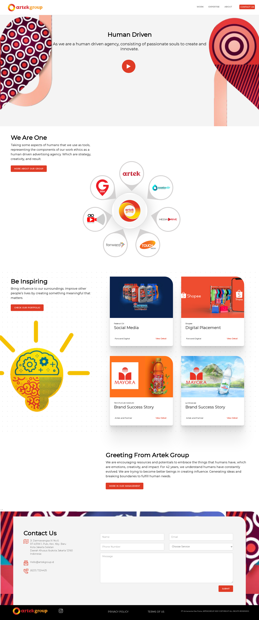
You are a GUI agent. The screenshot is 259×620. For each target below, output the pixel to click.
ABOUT (228, 6)
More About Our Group (28, 168)
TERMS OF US (156, 611)
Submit (226, 588)
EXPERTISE (214, 6)
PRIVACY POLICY (118, 611)
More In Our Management (124, 486)
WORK (200, 6)
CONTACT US (247, 7)
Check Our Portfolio (27, 307)
